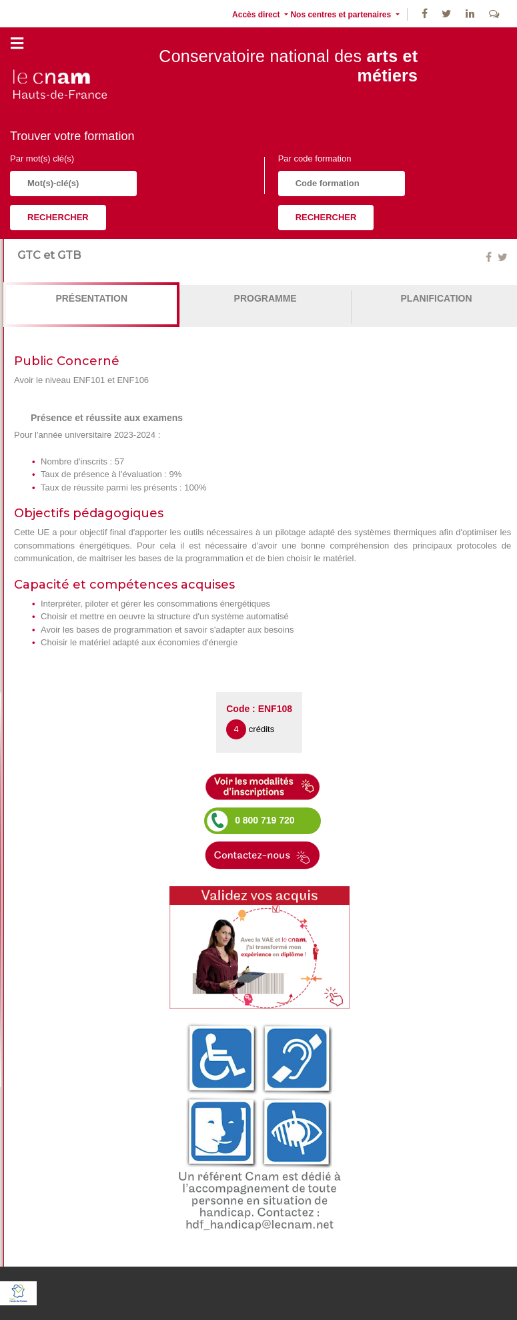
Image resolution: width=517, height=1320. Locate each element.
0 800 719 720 (265, 820)
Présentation (91, 298)
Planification (436, 298)
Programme (265, 298)
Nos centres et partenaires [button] (341, 14)
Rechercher (58, 217)
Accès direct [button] (257, 14)
